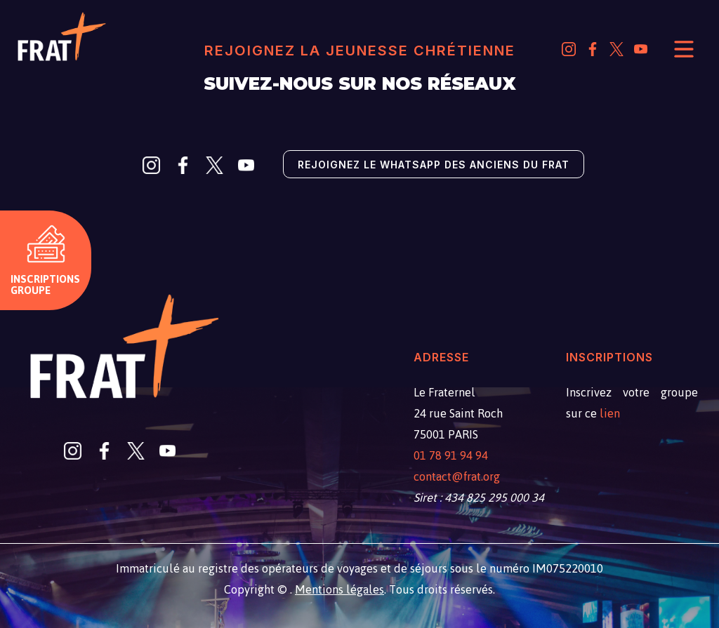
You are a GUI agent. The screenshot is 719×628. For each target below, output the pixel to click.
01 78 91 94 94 (451, 455)
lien (610, 413)
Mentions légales (339, 589)
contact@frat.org (457, 476)
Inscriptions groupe (45, 284)
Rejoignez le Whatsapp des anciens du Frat (433, 165)
